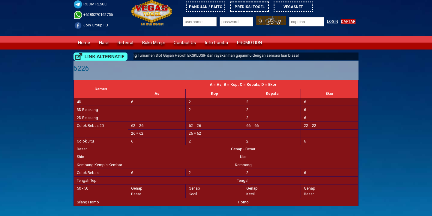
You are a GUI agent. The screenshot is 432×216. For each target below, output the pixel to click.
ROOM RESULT (91, 4)
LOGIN (332, 21)
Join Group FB (91, 25)
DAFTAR (348, 21)
